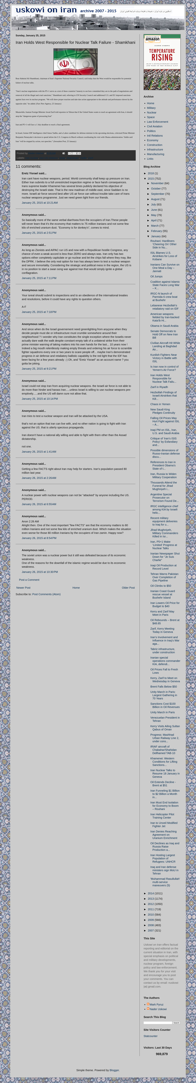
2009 (151, 919)
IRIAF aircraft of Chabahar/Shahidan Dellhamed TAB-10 (163, 750)
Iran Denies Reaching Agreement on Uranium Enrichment (163, 834)
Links (150, 158)
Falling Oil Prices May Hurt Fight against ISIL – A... (164, 421)
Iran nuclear (31, 158)
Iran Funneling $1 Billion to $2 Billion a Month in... (165, 794)
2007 (151, 930)
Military (151, 107)
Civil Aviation (154, 126)
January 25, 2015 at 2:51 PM (39, 232)
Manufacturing (155, 154)
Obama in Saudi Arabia (164, 325)
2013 (151, 898)
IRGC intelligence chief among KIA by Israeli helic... (164, 509)
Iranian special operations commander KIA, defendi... (165, 661)
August (155, 199)
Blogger (114, 1070)
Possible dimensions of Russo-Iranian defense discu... (165, 453)
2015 (151, 178)
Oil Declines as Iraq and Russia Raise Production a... (164, 846)
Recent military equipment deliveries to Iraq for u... (163, 521)
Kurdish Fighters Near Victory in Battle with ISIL (163, 358)
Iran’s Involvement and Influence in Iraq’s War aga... (164, 640)
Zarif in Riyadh (159, 387)
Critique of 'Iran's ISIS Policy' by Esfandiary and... (163, 441)
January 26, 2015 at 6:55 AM (39, 504)
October (156, 188)
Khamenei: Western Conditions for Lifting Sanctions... (163, 761)
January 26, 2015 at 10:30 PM (40, 571)
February (157, 230)
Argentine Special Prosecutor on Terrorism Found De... (164, 497)
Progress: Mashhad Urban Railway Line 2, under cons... (164, 738)
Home (76, 587)
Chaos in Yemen (160, 404)
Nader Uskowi (158, 1009)
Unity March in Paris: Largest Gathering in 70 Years (163, 695)
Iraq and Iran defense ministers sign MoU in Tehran (164, 870)
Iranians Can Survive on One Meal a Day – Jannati (164, 268)
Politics (151, 131)
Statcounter (150, 1036)
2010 (151, 914)
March (155, 225)
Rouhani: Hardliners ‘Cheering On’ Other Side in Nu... (163, 244)
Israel (62, 158)
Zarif (90, 158)
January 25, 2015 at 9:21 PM (39, 368)
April (154, 220)
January (156, 236)
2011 (151, 909)
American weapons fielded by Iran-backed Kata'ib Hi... (164, 317)
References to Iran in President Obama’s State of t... (163, 465)
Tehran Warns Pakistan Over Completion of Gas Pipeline (164, 577)
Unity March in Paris (162, 712)
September (158, 193)
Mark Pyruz (156, 1004)
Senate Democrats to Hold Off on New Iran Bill (164, 334)
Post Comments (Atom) (46, 594)
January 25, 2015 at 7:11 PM (39, 278)
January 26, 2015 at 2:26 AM (39, 477)
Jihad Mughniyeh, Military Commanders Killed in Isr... (164, 533)
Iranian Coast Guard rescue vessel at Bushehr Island (162, 594)
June (154, 209)
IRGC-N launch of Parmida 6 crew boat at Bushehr (163, 297)
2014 (151, 893)
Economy (152, 140)
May (154, 215)
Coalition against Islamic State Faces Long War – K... (165, 285)
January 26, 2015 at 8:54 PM (39, 538)
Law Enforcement (157, 121)
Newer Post (23, 587)
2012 (151, 903)
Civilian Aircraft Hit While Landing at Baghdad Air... (165, 346)
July (154, 204)
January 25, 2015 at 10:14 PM (40, 398)
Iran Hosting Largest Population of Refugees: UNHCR (162, 858)
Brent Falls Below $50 (163, 686)
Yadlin (83, 158)
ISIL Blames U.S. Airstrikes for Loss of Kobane (163, 256)
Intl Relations (155, 135)
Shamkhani (73, 158)
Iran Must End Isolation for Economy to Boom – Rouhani (164, 806)
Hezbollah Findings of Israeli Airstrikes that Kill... (163, 395)
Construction (154, 144)
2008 (151, 925)
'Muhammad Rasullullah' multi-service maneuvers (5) (165, 882)
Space (151, 117)
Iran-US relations (48, 158)
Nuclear (151, 112)
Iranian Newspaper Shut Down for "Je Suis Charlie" (165, 557)
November (157, 183)
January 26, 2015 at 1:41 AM (39, 451)
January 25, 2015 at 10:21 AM (40, 202)
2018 (151, 173)
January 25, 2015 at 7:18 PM (39, 311)
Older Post (128, 587)
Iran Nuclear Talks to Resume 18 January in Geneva (165, 773)
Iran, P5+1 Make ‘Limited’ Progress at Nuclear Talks (163, 545)
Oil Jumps (156, 276)
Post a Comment (29, 579)
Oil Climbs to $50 (160, 585)
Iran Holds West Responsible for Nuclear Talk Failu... (163, 378)
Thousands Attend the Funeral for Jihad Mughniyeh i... (163, 486)
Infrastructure (155, 149)
